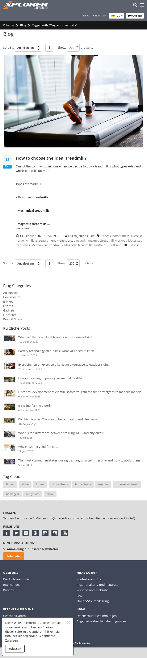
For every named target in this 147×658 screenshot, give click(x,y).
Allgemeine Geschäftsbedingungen (101, 621)
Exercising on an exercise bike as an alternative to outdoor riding (64, 364)
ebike (25, 484)
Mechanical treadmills (47, 245)
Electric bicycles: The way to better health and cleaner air (58, 419)
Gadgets (9, 310)
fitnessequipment (127, 484)
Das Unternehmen (16, 579)
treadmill (80, 240)
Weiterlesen (23, 228)
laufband (115, 245)
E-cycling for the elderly (34, 406)
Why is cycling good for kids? (38, 447)
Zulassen (15, 649)
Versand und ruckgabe (93, 590)
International (12, 585)
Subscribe (14, 556)
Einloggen (99, 15)
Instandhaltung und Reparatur (98, 585)
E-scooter (9, 315)
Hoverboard (11, 297)
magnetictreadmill (101, 240)
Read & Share (12, 319)
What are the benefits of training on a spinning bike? (55, 337)
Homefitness (60, 484)
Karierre (9, 590)
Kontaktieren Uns (89, 579)
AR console (10, 293)
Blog (86, 15)
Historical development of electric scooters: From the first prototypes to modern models (79, 392)
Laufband (100, 245)
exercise (103, 484)
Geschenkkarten (14, 616)
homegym (12, 494)
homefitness (83, 484)
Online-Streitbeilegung (93, 601)
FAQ (79, 596)
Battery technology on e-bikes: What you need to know (56, 351)
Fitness (8, 306)
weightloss (32, 494)
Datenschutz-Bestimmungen (97, 616)
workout (121, 240)
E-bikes (8, 302)
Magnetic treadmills (78, 245)
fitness (10, 484)
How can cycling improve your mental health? (50, 378)
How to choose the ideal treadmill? (51, 158)
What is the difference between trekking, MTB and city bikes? (61, 433)
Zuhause (8, 25)
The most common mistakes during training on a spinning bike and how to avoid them (79, 460)
